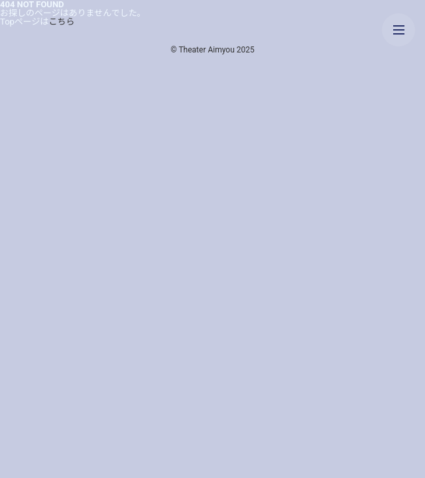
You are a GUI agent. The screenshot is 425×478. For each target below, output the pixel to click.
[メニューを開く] (398, 29)
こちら (62, 22)
